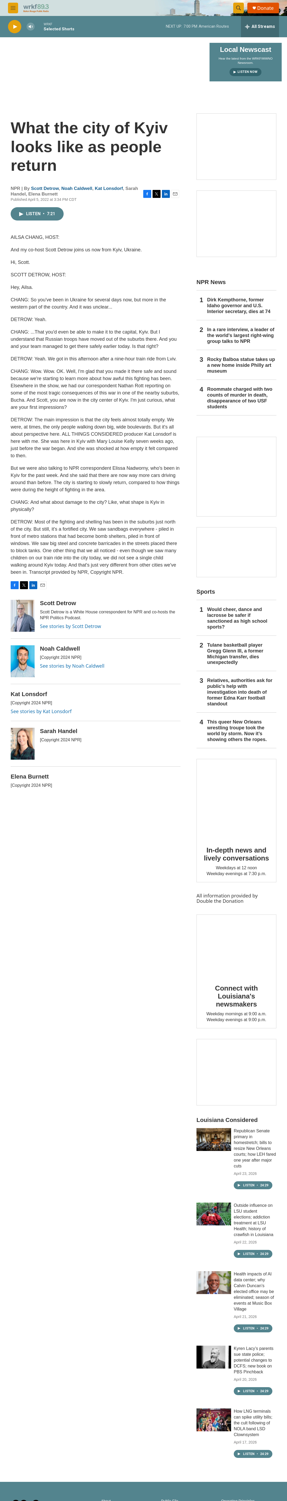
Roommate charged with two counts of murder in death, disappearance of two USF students (239, 397)
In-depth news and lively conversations (236, 854)
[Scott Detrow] (23, 616)
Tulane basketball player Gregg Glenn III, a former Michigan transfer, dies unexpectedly (235, 653)
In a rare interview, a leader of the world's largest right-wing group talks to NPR (240, 335)
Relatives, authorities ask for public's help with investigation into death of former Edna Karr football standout (239, 692)
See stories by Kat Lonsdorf (41, 711)
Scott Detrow (45, 188)
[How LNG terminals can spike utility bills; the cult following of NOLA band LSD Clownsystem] (213, 1419)
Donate (265, 8)
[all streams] (260, 26)
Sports (205, 591)
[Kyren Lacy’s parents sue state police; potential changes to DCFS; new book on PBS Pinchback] (213, 1357)
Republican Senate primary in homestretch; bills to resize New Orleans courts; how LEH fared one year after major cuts (255, 1148)
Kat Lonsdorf (109, 188)
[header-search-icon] (238, 8)
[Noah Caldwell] (23, 661)
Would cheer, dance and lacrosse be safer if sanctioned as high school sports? (237, 618)
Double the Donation (220, 901)
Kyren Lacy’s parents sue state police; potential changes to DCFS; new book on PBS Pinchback (253, 1360)
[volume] (30, 27)
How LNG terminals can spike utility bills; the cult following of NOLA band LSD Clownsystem (253, 1423)
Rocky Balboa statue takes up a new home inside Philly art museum (241, 365)
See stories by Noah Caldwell (72, 666)
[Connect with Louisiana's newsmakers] (236, 945)
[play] (14, 27)
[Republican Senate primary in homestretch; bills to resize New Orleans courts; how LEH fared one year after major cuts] (213, 1139)
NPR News (211, 282)
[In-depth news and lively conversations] (236, 798)
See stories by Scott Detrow (70, 626)
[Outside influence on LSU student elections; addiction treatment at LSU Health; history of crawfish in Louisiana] (213, 1214)
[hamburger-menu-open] (13, 8)
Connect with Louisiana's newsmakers (236, 996)
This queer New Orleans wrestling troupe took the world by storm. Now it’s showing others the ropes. (237, 730)
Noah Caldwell (76, 188)
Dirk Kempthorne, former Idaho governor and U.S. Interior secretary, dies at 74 (238, 305)
